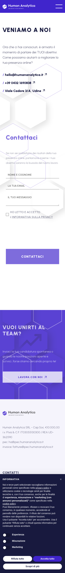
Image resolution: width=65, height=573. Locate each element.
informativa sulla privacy (32, 217)
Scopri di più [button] (32, 566)
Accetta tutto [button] (47, 558)
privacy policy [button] (42, 488)
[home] (19, 6)
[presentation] (30, 230)
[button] (58, 6)
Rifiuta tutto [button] (17, 558)
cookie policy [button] (9, 503)
